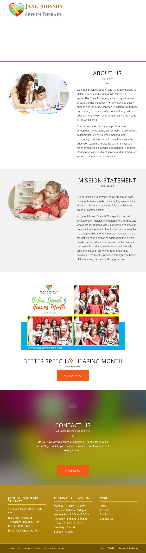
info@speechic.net (27, 530)
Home (103, 506)
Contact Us (106, 518)
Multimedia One (58, 548)
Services (105, 514)
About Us (105, 510)
